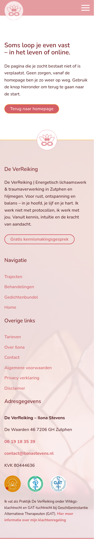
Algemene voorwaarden (28, 368)
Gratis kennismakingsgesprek (39, 239)
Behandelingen (19, 287)
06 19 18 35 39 (19, 442)
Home (10, 307)
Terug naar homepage (31, 109)
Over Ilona (14, 347)
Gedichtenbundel (21, 297)
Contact (12, 357)
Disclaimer (14, 388)
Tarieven (12, 337)
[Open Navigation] (85, 8)
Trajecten (13, 277)
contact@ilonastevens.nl (29, 453)
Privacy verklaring (21, 378)
